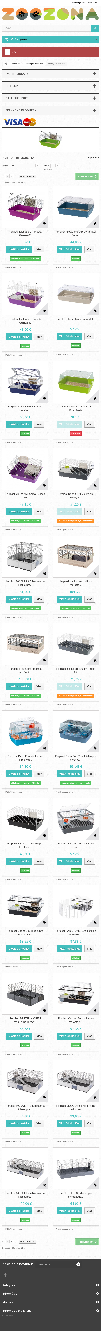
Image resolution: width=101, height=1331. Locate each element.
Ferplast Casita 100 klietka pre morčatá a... (25, 931)
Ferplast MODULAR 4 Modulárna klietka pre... (25, 1193)
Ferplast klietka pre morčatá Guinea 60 (25, 233)
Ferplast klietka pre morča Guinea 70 (25, 495)
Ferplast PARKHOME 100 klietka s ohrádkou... (75, 931)
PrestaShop (13, 1314)
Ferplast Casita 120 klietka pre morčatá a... (76, 1019)
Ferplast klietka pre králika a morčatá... (75, 582)
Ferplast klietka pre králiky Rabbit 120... (75, 670)
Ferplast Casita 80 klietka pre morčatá (25, 408)
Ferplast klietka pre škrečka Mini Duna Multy (76, 408)
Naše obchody (16, 98)
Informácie (14, 86)
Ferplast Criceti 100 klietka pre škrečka (76, 844)
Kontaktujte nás (75, 2)
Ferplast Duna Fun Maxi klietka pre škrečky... (75, 757)
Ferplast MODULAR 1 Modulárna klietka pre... (25, 582)
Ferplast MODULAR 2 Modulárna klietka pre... (25, 1106)
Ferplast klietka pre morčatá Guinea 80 (25, 321)
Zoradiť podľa (9, 165)
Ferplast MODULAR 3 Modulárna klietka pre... (75, 1106)
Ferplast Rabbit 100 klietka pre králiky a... (76, 495)
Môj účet (8, 1300)
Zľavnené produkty (20, 110)
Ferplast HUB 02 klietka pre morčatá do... (76, 1193)
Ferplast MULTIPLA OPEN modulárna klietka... (25, 1019)
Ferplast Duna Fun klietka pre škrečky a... (25, 757)
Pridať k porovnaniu (13, 267)
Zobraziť (48, 165)
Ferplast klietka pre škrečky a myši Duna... (76, 233)
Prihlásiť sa (91, 2)
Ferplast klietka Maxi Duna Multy (76, 319)
